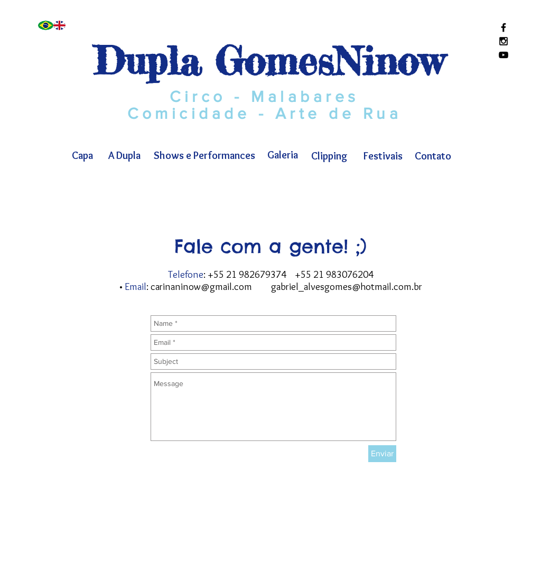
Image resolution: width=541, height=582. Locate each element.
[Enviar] (382, 453)
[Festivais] (383, 155)
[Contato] (432, 155)
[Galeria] (282, 154)
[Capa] (82, 155)
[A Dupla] (124, 155)
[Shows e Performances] (204, 155)
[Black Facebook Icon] (503, 27)
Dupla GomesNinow (269, 61)
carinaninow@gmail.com (201, 286)
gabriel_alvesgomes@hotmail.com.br (346, 286)
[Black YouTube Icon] (503, 55)
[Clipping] (329, 155)
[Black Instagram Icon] (503, 41)
